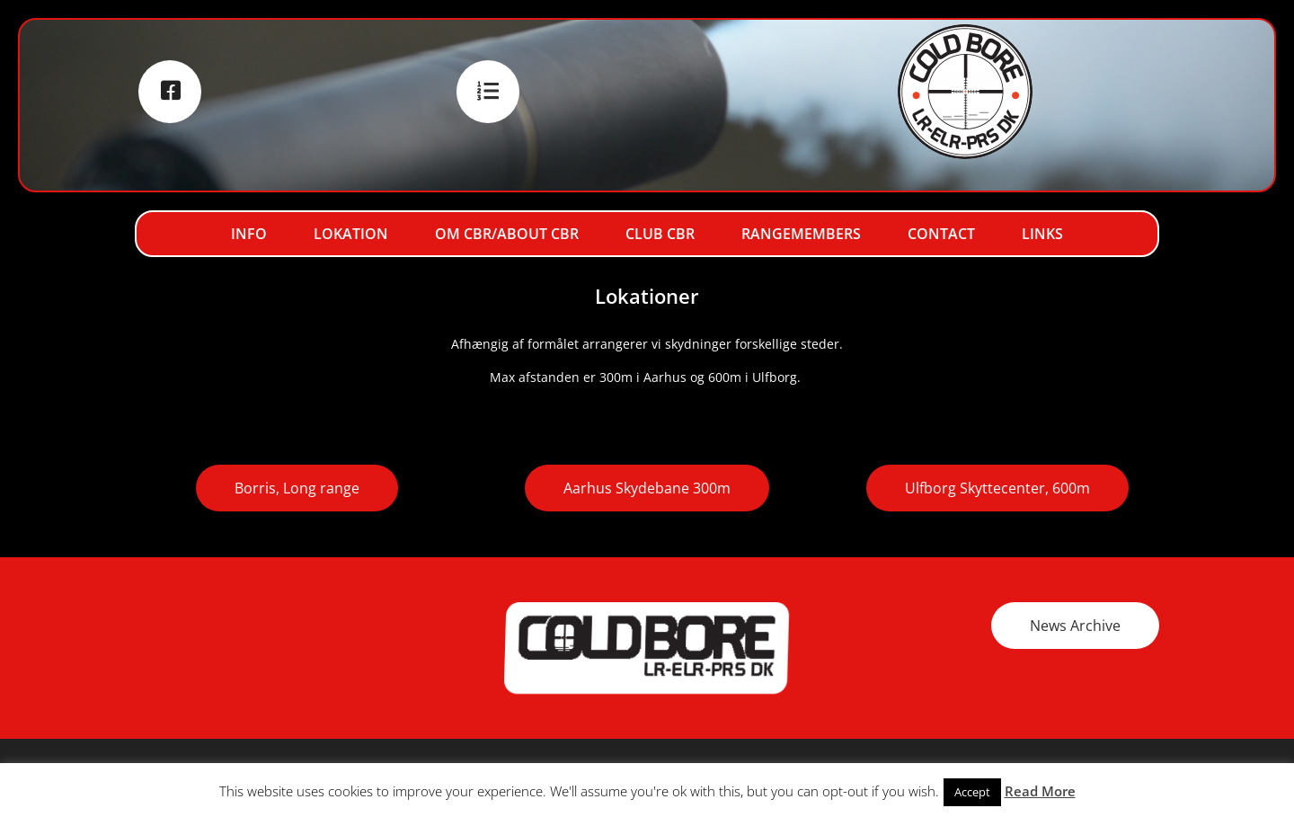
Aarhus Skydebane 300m (647, 488)
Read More (1040, 791)
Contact (941, 234)
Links (1042, 234)
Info (249, 234)
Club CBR (660, 234)
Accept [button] (972, 792)
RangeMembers (801, 234)
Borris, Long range (297, 488)
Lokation (351, 234)
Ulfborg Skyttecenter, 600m (997, 488)
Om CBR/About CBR (507, 234)
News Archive (1075, 625)
